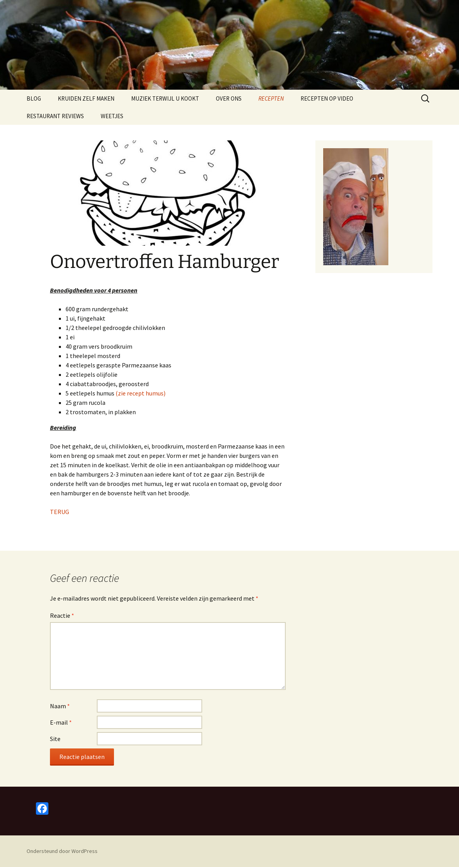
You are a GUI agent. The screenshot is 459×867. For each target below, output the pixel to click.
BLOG (34, 98)
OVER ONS (229, 98)
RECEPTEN (271, 98)
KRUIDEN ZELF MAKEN (86, 98)
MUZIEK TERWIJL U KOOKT (165, 98)
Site (55, 739)
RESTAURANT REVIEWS (55, 116)
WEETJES (112, 116)
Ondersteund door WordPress (62, 851)
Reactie (62, 615)
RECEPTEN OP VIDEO (327, 98)
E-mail (61, 722)
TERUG (59, 512)
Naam (60, 706)
